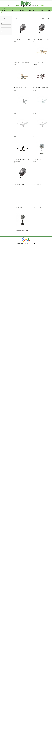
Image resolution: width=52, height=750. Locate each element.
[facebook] (32, 5)
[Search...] (10, 5)
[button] (37, 5)
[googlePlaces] (36, 5)
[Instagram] (34, 5)
